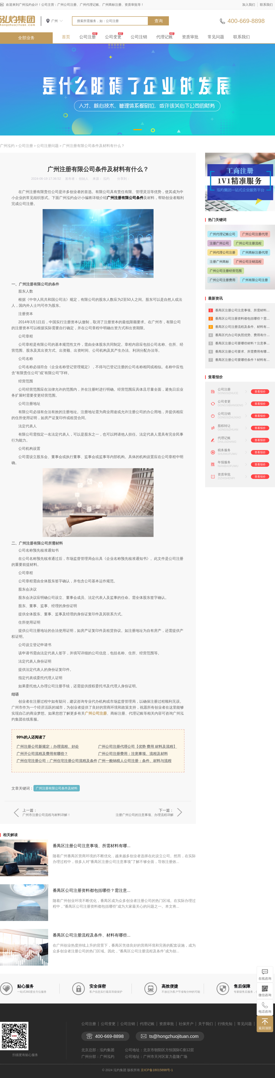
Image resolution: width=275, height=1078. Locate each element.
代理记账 (164, 37)
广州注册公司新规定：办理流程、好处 (47, 747)
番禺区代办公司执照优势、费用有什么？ (244, 335)
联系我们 (266, 4)
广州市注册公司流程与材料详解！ (46, 815)
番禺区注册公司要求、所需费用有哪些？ (244, 351)
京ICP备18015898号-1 (157, 1070)
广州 (54, 21)
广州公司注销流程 (248, 261)
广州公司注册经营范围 (226, 271)
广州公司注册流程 (248, 243)
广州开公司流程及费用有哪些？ (42, 754)
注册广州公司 (219, 243)
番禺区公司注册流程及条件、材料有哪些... (91, 935)
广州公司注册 (96, 713)
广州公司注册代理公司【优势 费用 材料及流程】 (137, 747)
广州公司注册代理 (255, 234)
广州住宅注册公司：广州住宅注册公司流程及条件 (56, 761)
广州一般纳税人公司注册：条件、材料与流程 (134, 761)
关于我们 (205, 1024)
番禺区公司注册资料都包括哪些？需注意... (91, 890)
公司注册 (87, 37)
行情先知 (225, 1024)
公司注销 (139, 37)
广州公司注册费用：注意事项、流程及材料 (133, 754)
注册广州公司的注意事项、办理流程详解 (144, 815)
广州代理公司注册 (222, 252)
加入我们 (248, 4)
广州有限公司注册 (255, 280)
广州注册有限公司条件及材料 (56, 788)
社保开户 (186, 1024)
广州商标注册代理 (255, 252)
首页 (66, 37)
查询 (158, 21)
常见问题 (216, 37)
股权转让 (224, 426)
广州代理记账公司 (222, 234)
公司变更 (113, 37)
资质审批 (190, 37)
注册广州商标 (219, 261)
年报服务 (224, 462)
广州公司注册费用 (222, 280)
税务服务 (224, 450)
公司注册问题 (48, 146)
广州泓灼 (7, 146)
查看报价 (260, 391)
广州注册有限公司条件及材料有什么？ (93, 146)
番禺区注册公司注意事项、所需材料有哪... (91, 845)
